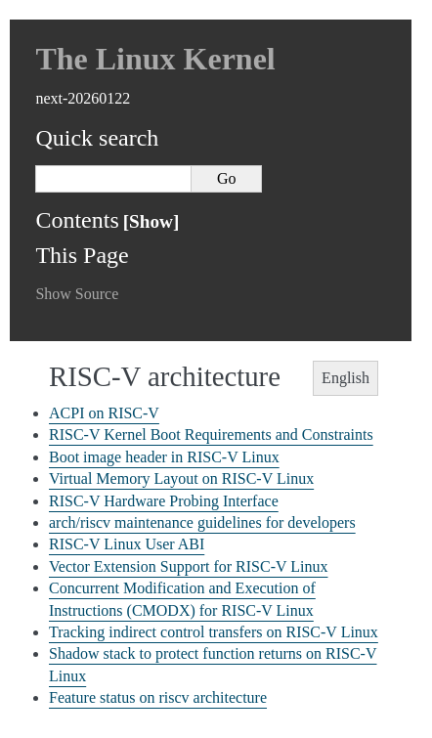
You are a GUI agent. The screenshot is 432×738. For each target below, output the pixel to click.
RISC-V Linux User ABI (126, 544)
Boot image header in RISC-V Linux (164, 457)
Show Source (76, 293)
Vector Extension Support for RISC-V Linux (188, 566)
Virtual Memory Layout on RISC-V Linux (181, 478)
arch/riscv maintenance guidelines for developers (202, 522)
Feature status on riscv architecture (158, 697)
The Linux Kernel (155, 58)
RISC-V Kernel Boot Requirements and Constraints (211, 434)
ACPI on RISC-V (104, 413)
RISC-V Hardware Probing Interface (164, 501)
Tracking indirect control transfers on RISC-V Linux (213, 632)
